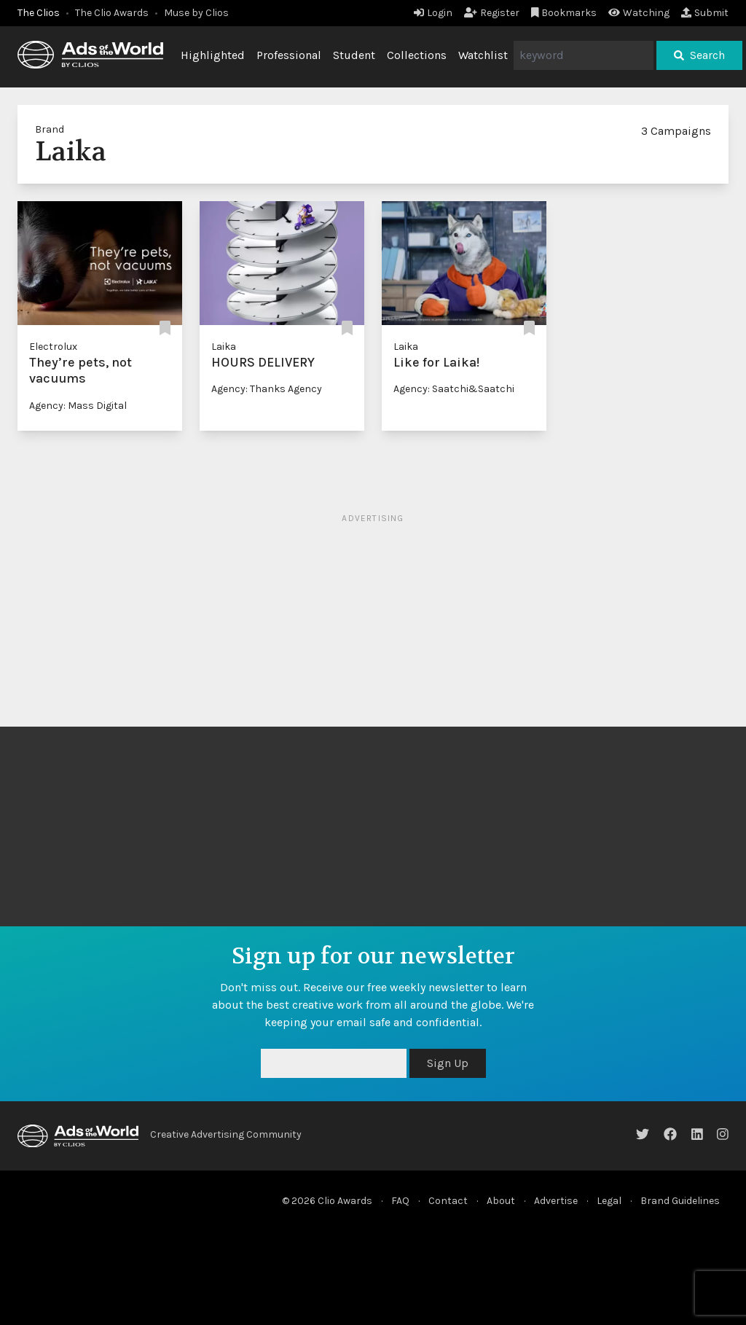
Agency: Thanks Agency (266, 389)
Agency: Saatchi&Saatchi (453, 389)
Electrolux (53, 346)
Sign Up (447, 1063)
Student (354, 55)
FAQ (400, 1201)
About (501, 1201)
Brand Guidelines (680, 1201)
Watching (639, 13)
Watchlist (483, 55)
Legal (609, 1201)
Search (699, 55)
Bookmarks (564, 13)
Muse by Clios (196, 13)
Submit (705, 13)
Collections (417, 55)
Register (491, 13)
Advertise (556, 1201)
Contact (448, 1201)
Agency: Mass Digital (78, 405)
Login (433, 13)
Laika (223, 346)
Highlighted (213, 55)
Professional (288, 55)
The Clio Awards (112, 13)
